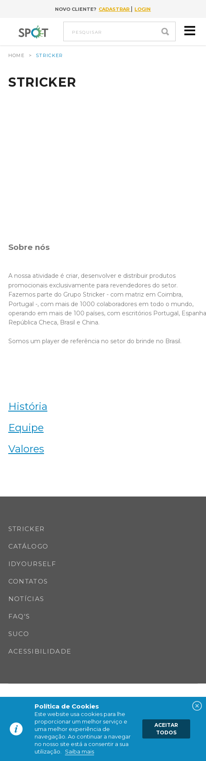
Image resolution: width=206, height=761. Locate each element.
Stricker (26, 529)
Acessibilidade (40, 651)
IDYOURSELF (32, 564)
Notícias (26, 599)
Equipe (26, 428)
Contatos (28, 581)
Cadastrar (115, 9)
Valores (26, 449)
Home (16, 55)
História (27, 406)
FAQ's (19, 616)
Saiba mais (79, 751)
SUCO (18, 634)
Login (142, 9)
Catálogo (28, 546)
